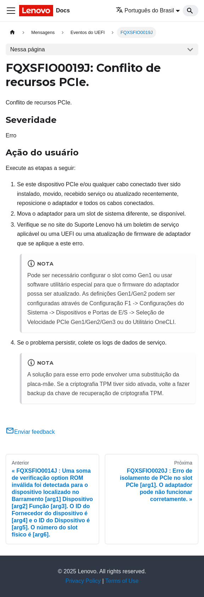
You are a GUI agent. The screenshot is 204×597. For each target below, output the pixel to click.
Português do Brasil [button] (145, 10)
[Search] (190, 10)
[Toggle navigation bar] (11, 10)
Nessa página (27, 49)
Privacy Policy (83, 581)
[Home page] (12, 32)
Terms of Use (121, 581)
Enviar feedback (30, 432)
